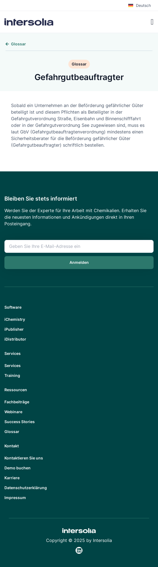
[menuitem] (141, 5)
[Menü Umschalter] (152, 22)
